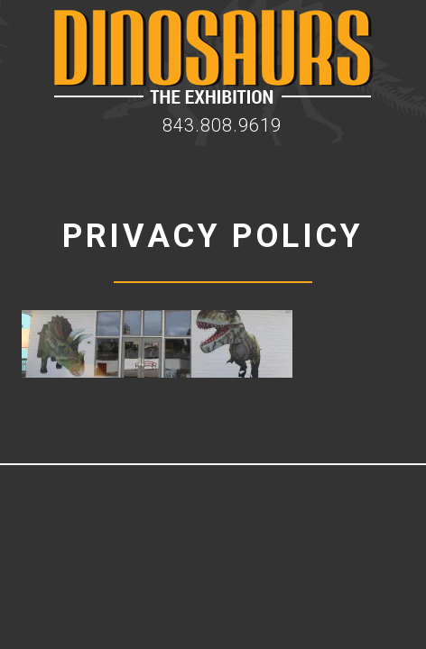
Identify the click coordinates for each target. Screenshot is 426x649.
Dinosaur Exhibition (213, 57)
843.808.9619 (222, 125)
